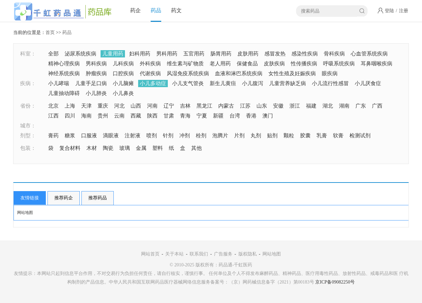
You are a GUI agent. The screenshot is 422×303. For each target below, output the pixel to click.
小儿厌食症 (368, 83)
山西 (136, 106)
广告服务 (223, 254)
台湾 (234, 115)
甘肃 (169, 115)
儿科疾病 (123, 63)
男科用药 (166, 53)
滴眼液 (111, 135)
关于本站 (174, 254)
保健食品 (247, 63)
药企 (135, 10)
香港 (251, 115)
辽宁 (169, 106)
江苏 (245, 106)
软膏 (338, 135)
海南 (86, 115)
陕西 (152, 115)
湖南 (344, 106)
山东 (261, 106)
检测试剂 (360, 135)
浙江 (294, 106)
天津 (86, 106)
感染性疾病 (304, 53)
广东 (360, 106)
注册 (403, 10)
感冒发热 (275, 53)
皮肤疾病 (274, 63)
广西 (377, 106)
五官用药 (193, 53)
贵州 (103, 115)
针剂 (168, 135)
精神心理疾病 (64, 63)
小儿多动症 (153, 83)
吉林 (185, 106)
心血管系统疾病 (369, 53)
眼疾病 (330, 73)
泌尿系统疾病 (80, 53)
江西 (53, 115)
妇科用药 (139, 53)
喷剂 (151, 135)
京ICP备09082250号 (335, 282)
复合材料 (69, 148)
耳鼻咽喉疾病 (376, 63)
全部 (53, 53)
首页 (50, 32)
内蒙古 (226, 106)
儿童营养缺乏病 (287, 83)
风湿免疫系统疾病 (188, 73)
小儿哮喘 (58, 83)
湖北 (327, 106)
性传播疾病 (304, 63)
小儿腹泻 (252, 83)
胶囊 (305, 135)
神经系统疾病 (64, 73)
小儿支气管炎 (188, 83)
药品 (156, 10)
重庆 (103, 106)
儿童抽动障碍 (64, 93)
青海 (185, 115)
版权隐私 (247, 254)
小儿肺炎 (96, 93)
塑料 (157, 148)
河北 (119, 106)
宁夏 (201, 115)
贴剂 (272, 135)
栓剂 (201, 135)
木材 (91, 148)
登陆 (389, 10)
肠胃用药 (220, 53)
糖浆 (70, 135)
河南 (152, 106)
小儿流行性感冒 (330, 83)
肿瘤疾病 (96, 73)
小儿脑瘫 (123, 83)
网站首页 (150, 254)
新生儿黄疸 (223, 83)
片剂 (239, 135)
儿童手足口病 (91, 83)
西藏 (136, 115)
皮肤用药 (247, 53)
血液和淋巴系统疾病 (238, 73)
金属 (141, 148)
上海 (70, 106)
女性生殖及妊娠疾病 (292, 73)
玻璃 (124, 148)
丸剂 (256, 135)
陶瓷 (108, 148)
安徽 (278, 106)
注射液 (132, 135)
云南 (119, 115)
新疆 (218, 115)
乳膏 (321, 135)
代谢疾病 (150, 73)
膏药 (53, 135)
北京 (53, 106)
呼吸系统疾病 (339, 63)
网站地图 (25, 212)
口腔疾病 (123, 73)
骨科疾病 (334, 53)
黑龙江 (204, 106)
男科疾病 (96, 63)
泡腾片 (220, 135)
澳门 (267, 115)
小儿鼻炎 (123, 93)
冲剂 (184, 135)
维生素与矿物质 (185, 63)
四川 (70, 115)
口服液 (89, 135)
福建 (311, 106)
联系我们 (199, 254)
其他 (196, 148)
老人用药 (220, 63)
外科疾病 (150, 63)
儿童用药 (112, 53)
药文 (176, 10)
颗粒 (289, 135)
